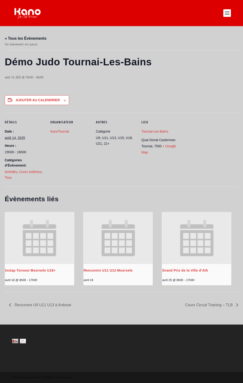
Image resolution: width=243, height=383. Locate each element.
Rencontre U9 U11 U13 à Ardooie (42, 305)
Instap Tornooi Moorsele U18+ (30, 270)
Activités (11, 172)
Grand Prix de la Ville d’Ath (185, 270)
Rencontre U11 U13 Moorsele (108, 270)
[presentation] (39, 238)
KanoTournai (59, 131)
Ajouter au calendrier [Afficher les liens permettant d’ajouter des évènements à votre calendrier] (38, 100)
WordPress (66, 377)
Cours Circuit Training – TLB (209, 305)
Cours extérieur (30, 172)
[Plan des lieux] (212, 145)
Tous (8, 177)
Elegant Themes (33, 377)
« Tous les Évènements (26, 38)
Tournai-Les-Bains (154, 131)
